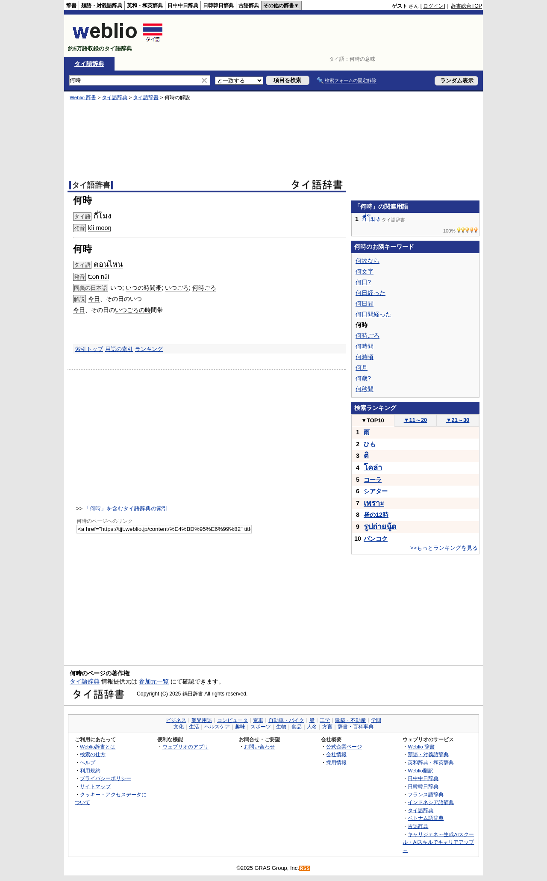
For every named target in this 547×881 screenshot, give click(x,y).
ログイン (433, 6)
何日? (363, 282)
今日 (94, 298)
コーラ (373, 479)
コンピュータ (232, 720)
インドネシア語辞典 (431, 802)
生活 (194, 726)
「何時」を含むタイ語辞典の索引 (126, 508)
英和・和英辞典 (145, 5)
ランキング (149, 349)
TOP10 (372, 420)
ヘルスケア (217, 726)
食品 (296, 726)
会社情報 (336, 754)
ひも (370, 444)
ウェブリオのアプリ (185, 746)
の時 (145, 309)
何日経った (370, 292)
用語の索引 (119, 349)
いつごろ (177, 287)
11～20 (415, 420)
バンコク (376, 538)
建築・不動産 (350, 720)
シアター (376, 491)
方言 (327, 726)
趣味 (240, 726)
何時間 (364, 346)
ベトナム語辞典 (426, 818)
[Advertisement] (326, 36)
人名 (312, 726)
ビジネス (176, 720)
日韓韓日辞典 (218, 5)
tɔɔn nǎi (98, 276)
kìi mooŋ (99, 227)
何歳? (363, 378)
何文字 (364, 271)
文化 (179, 726)
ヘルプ (87, 762)
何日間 (364, 303)
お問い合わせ (259, 746)
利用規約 (90, 770)
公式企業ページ (344, 746)
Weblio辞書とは (97, 746)
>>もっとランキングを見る (444, 548)
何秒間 (364, 389)
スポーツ (260, 726)
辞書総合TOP (466, 6)
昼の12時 (376, 514)
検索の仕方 (93, 754)
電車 (258, 720)
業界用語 (201, 720)
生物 (281, 726)
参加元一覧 (154, 681)
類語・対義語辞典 (101, 5)
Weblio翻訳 (420, 770)
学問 (376, 720)
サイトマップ (95, 786)
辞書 (71, 5)
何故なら (367, 260)
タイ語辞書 (146, 97)
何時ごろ (204, 287)
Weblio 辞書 (83, 97)
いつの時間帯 (144, 287)
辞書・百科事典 (355, 726)
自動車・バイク (286, 720)
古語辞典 (248, 5)
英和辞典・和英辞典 (431, 762)
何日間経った (373, 314)
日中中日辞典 (183, 5)
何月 (362, 367)
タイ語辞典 (89, 63)
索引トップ (89, 349)
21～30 (458, 420)
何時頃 (364, 357)
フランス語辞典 (426, 794)
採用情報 (336, 762)
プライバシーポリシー (105, 778)
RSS (305, 868)
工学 (325, 720)
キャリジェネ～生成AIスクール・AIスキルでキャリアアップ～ (438, 842)
